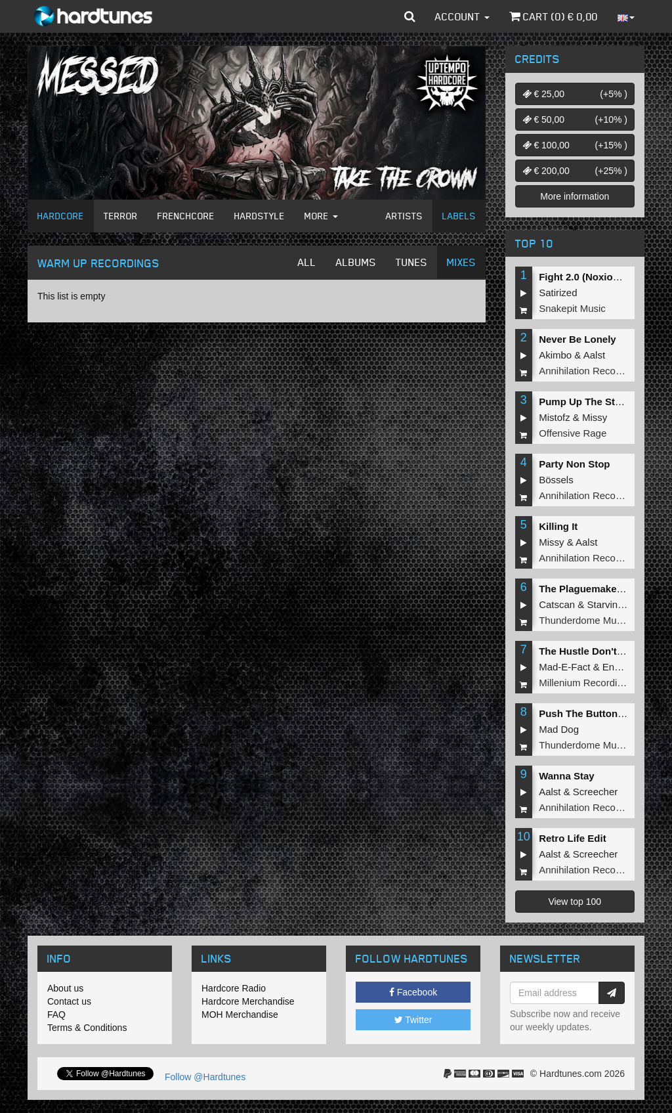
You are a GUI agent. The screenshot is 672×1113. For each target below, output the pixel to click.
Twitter (413, 1020)
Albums (356, 262)
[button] (409, 16)
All (307, 262)
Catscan (557, 604)
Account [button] (462, 16)
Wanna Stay (566, 775)
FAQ (56, 1014)
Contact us (69, 1001)
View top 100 (574, 901)
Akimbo (555, 354)
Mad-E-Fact (564, 666)
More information (574, 196)
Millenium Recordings (586, 682)
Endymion (624, 666)
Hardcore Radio (233, 988)
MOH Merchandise (239, 1014)
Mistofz (554, 417)
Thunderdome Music (584, 620)
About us (65, 988)
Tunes (411, 262)
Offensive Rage (572, 433)
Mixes (461, 262)
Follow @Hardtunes (205, 1077)
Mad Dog (559, 729)
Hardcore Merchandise (248, 1001)
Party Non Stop (574, 463)
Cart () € (553, 16)
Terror (121, 215)
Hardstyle (259, 215)
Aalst (594, 354)
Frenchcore (186, 215)
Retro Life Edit (572, 838)
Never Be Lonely (577, 339)
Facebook (413, 992)
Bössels (556, 479)
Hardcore (60, 215)
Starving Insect (619, 604)
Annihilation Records (584, 370)
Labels (459, 215)
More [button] (321, 215)
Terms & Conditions (87, 1027)
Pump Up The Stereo (587, 401)
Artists (404, 215)
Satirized (558, 292)
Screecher (595, 791)
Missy (594, 417)
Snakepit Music (572, 308)
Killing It (558, 526)
